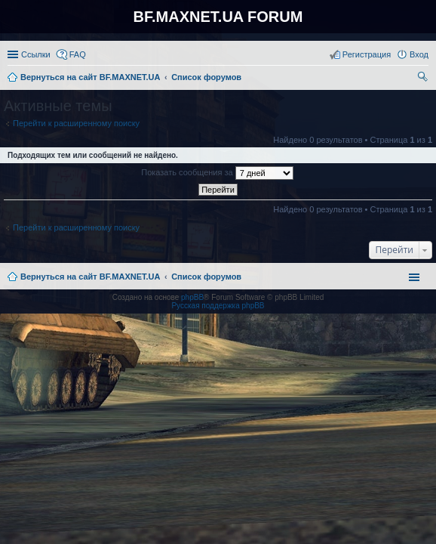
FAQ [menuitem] (77, 54)
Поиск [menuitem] (423, 79)
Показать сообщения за (217, 173)
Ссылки (36, 54)
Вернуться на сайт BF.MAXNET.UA (90, 276)
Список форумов (206, 276)
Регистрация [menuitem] (366, 54)
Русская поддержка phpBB (217, 305)
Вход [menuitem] (419, 54)
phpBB (192, 297)
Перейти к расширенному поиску (76, 123)
